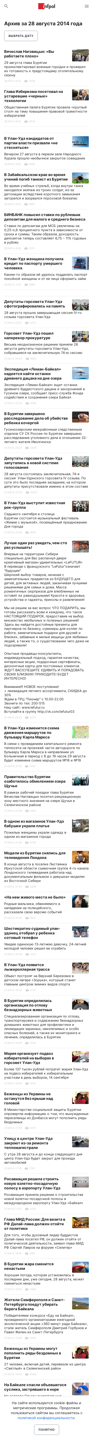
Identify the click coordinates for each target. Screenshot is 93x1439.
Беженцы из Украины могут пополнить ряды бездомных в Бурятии (32, 1353)
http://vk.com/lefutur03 (55, 711)
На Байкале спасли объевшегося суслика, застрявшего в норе (35, 1387)
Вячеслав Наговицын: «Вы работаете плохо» (29, 53)
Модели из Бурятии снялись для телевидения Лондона (34, 855)
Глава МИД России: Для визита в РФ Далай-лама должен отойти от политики (34, 1224)
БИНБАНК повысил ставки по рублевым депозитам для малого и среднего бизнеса (44, 217)
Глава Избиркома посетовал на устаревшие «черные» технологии (33, 96)
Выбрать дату (21, 36)
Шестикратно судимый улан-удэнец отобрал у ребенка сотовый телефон (32, 933)
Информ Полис (46, 6)
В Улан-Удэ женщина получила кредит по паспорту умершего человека (33, 263)
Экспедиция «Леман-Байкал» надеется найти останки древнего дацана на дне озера (32, 373)
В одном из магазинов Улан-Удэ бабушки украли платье (34, 823)
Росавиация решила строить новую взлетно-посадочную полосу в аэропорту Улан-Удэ (32, 1183)
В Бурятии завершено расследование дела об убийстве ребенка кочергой (36, 418)
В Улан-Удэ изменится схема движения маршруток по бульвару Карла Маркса (31, 732)
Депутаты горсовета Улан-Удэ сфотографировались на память (34, 303)
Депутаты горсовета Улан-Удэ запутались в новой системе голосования (33, 463)
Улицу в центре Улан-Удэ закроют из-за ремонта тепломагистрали (28, 1143)
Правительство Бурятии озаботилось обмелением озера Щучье (34, 781)
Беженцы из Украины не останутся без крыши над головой (28, 1098)
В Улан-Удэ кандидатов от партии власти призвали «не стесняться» (31, 143)
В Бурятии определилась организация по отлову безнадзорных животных (28, 1005)
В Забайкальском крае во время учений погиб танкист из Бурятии (36, 176)
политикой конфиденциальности (46, 1418)
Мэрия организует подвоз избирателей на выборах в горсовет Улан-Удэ (29, 1058)
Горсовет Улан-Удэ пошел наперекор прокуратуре (29, 335)
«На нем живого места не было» (35, 897)
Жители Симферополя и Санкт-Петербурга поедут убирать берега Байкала (34, 1304)
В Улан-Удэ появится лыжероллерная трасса (27, 967)
